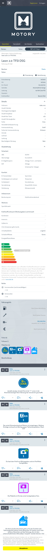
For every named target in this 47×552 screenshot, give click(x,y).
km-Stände (28, 44)
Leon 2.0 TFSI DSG (15, 370)
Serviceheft (16, 44)
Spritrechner (40, 44)
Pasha (43, 69)
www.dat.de (9, 279)
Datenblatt (5, 44)
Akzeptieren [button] (23, 548)
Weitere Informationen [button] (29, 544)
